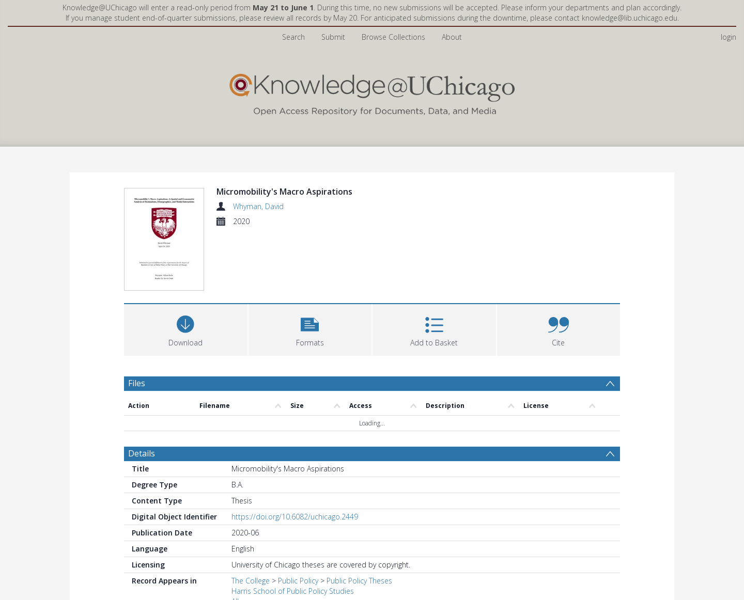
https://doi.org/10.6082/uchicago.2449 (294, 456)
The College (250, 520)
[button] (310, 267)
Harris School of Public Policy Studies (292, 530)
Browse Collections (393, 37)
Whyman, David (258, 206)
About (452, 37)
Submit (333, 37)
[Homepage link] (372, 92)
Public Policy (298, 520)
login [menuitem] (728, 37)
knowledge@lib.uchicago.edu (629, 18)
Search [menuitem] (293, 37)
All (235, 541)
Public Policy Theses (359, 520)
